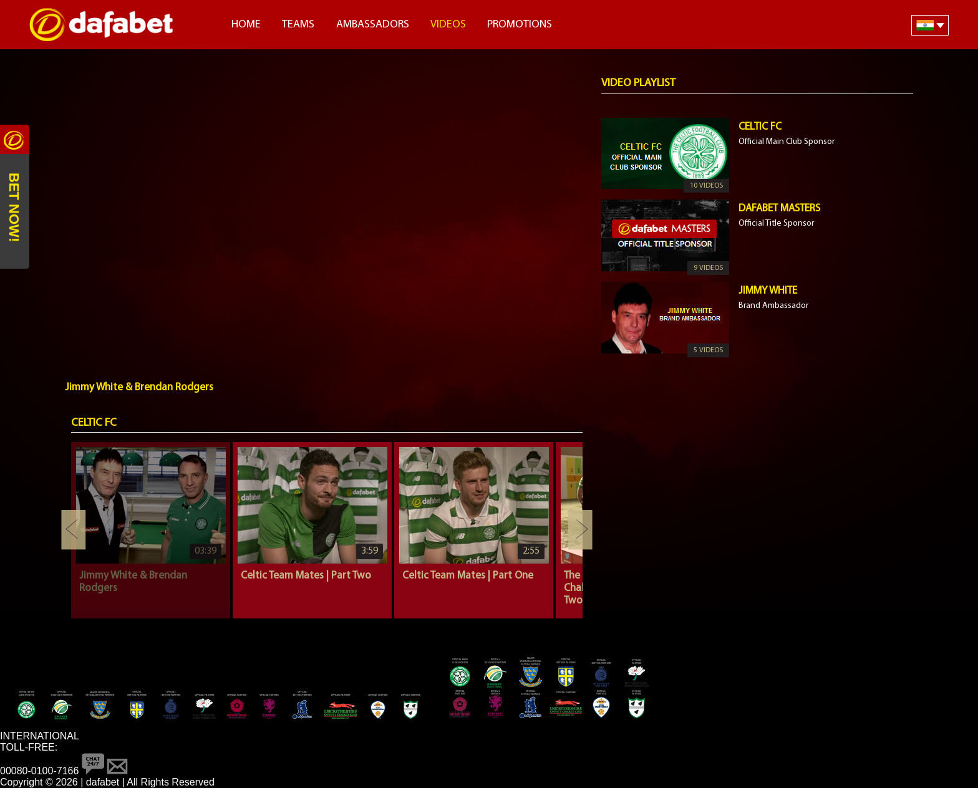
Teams (298, 25)
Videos (448, 25)
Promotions (519, 25)
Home (246, 25)
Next (580, 530)
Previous (73, 530)
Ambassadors (372, 25)
